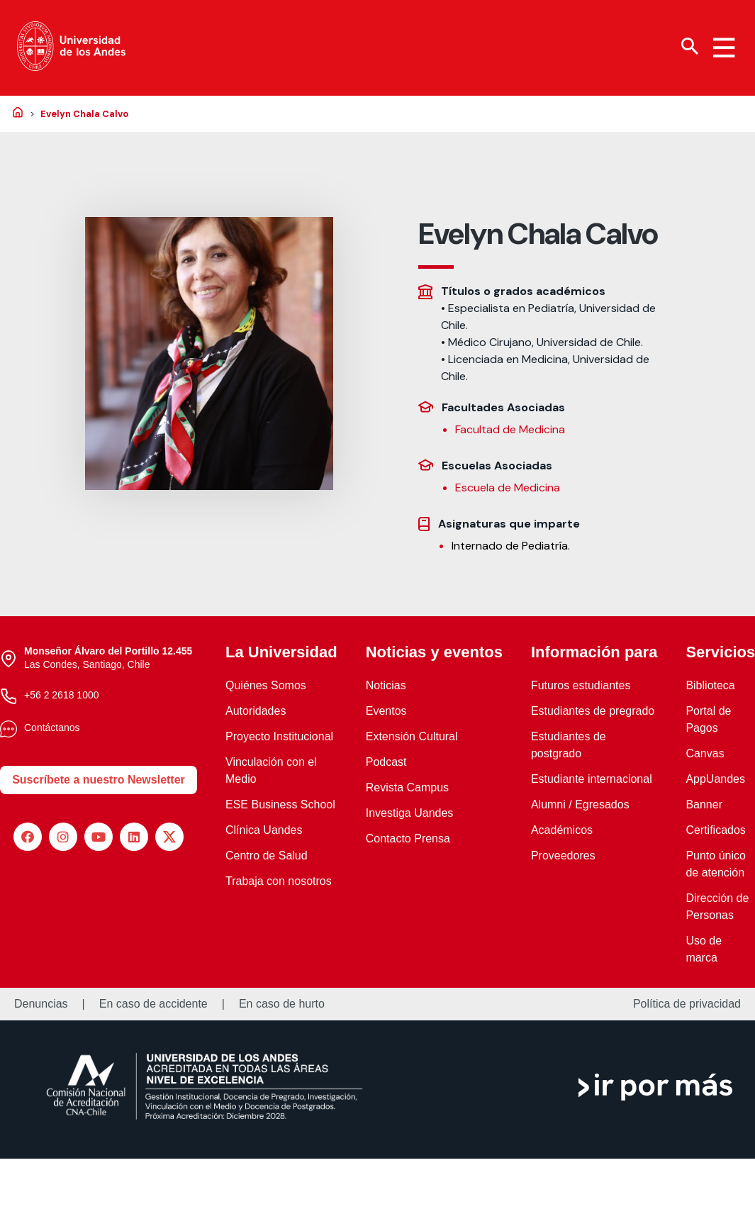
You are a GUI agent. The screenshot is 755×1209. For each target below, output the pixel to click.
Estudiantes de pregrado (592, 711)
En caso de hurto (282, 1004)
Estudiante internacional (591, 779)
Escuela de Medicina (507, 487)
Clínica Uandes (264, 830)
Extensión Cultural (412, 736)
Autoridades (255, 711)
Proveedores (563, 855)
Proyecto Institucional (279, 736)
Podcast (386, 762)
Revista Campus (407, 787)
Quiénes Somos (265, 685)
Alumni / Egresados (580, 804)
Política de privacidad (687, 1004)
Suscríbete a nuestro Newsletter (98, 780)
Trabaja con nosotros (278, 881)
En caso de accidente (153, 1004)
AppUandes (715, 779)
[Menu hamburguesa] (724, 47)
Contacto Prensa (408, 838)
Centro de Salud (266, 855)
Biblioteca (710, 685)
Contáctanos (52, 727)
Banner (704, 804)
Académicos (562, 830)
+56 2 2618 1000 (61, 695)
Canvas (705, 753)
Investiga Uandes (410, 813)
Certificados (715, 830)
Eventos (386, 711)
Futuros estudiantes (581, 685)
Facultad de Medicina (510, 429)
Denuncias (41, 1004)
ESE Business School (280, 804)
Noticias (386, 685)
